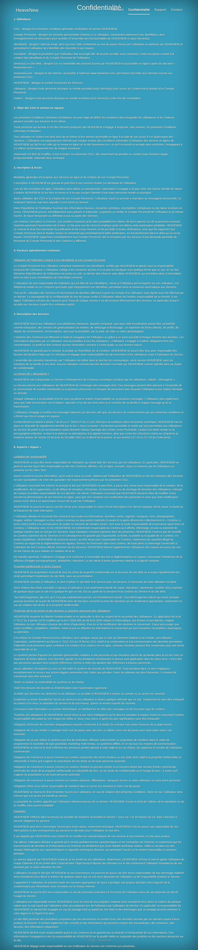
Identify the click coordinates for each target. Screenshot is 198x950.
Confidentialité (139, 9)
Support (160, 9)
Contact (176, 9)
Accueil (118, 9)
